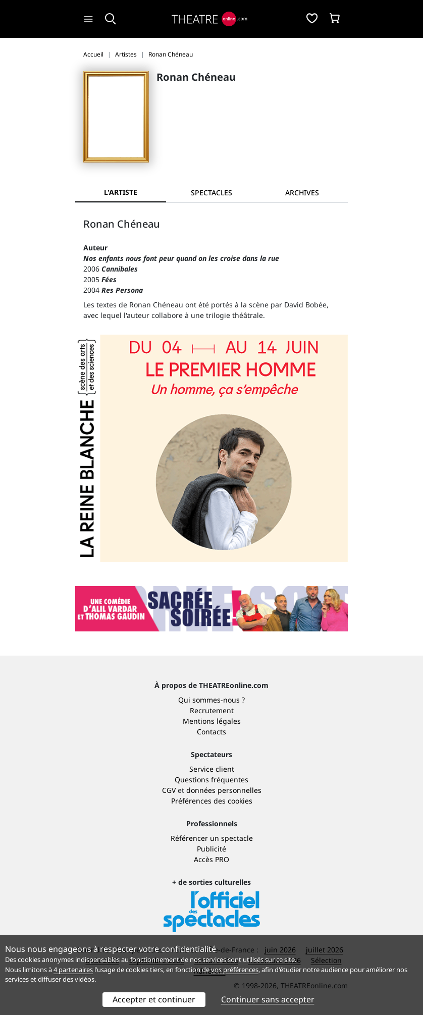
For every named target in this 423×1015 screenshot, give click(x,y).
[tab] (211, 192)
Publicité (211, 848)
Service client (211, 769)
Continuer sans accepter (267, 999)
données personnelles (223, 790)
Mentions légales (212, 721)
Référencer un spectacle (212, 838)
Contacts (211, 731)
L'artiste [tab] (120, 192)
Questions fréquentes (211, 779)
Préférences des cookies (211, 801)
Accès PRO (211, 859)
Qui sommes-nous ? (211, 700)
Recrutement (212, 710)
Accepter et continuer (154, 999)
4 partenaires (73, 969)
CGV (169, 790)
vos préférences (234, 969)
